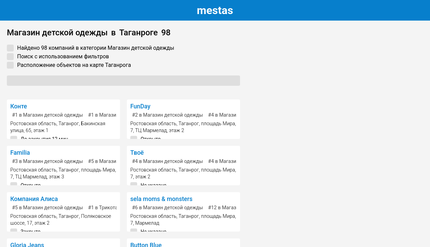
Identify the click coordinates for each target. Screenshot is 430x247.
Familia (20, 152)
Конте (18, 106)
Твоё (137, 152)
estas (215, 10)
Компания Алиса (34, 199)
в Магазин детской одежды (47, 115)
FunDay (140, 106)
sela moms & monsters (161, 199)
